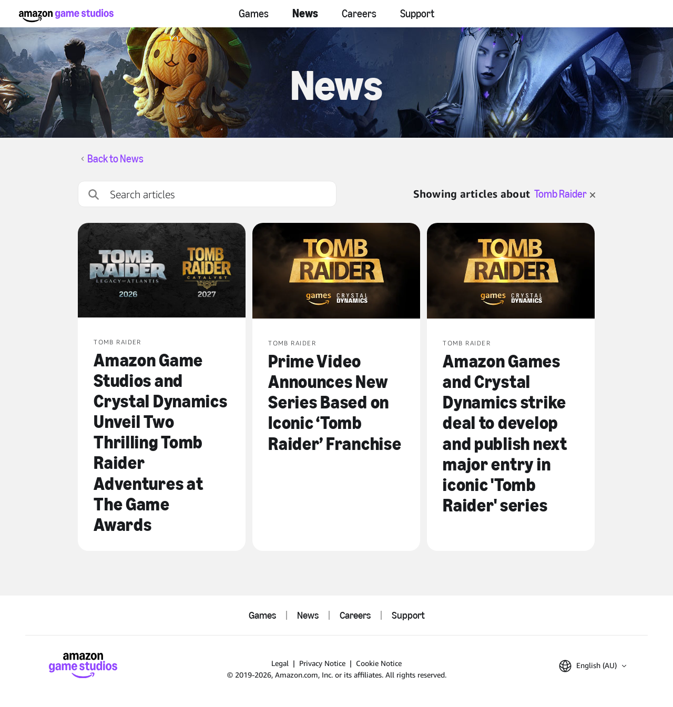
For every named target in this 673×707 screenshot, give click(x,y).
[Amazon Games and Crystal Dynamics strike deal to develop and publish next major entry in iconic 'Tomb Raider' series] (511, 272)
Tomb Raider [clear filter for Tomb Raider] (564, 194)
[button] (592, 666)
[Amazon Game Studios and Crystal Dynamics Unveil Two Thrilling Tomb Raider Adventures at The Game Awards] (162, 271)
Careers (359, 13)
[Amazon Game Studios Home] (66, 15)
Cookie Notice (379, 663)
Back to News (115, 158)
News (305, 13)
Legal (280, 663)
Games (254, 13)
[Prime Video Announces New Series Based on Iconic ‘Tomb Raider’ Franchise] (336, 272)
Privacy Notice (322, 663)
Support (417, 13)
